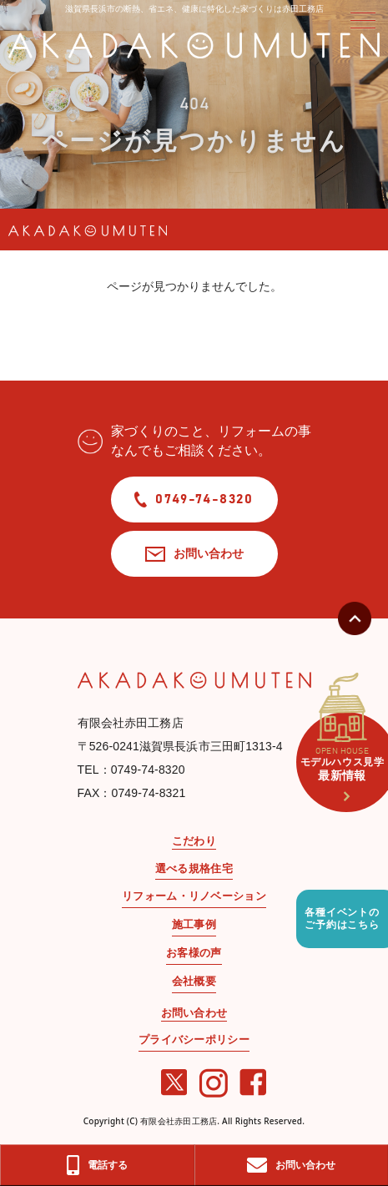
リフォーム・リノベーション (194, 896)
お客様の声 (194, 952)
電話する (97, 1165)
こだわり (194, 841)
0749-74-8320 (193, 499)
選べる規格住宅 (194, 868)
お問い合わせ (194, 553)
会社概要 (194, 981)
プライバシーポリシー (194, 1039)
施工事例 (194, 924)
